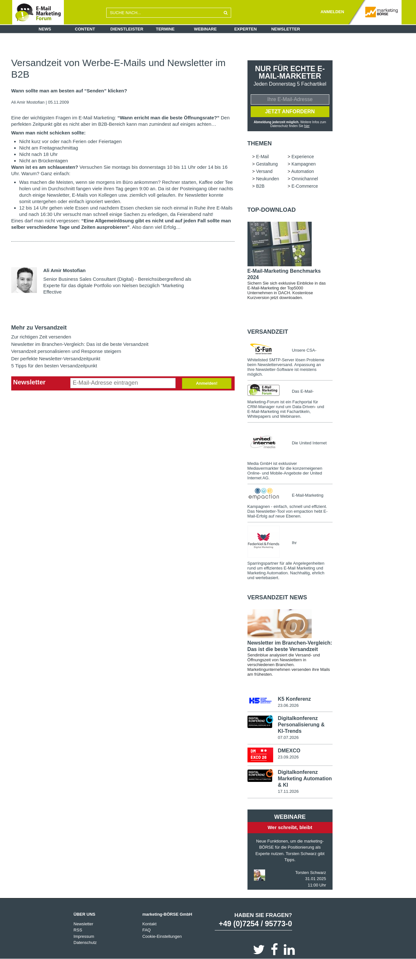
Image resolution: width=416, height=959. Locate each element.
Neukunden (267, 178)
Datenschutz (85, 942)
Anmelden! (206, 383)
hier (307, 126)
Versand (264, 171)
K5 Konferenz (294, 699)
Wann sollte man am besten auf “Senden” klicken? (69, 90)
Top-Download (271, 210)
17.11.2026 (288, 791)
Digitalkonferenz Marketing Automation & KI (305, 778)
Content (85, 29)
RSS (78, 930)
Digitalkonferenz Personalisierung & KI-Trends (301, 724)
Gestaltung (267, 164)
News (45, 29)
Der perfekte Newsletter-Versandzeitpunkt (55, 358)
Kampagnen (303, 164)
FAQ (146, 930)
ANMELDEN (332, 11)
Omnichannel (304, 178)
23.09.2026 (288, 757)
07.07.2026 (288, 737)
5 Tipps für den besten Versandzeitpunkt (54, 365)
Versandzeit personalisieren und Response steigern (66, 351)
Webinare (205, 29)
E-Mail (262, 156)
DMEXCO (289, 750)
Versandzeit (267, 332)
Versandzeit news (277, 597)
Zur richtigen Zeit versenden (41, 336)
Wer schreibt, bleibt (290, 827)
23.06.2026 (288, 705)
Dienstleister (126, 29)
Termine (165, 29)
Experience (302, 156)
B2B (260, 186)
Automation (302, 171)
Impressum (84, 936)
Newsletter (285, 29)
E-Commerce (304, 186)
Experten (245, 29)
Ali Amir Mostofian (28, 102)
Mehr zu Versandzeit (39, 327)
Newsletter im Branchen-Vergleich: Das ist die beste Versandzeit (80, 344)
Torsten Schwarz (310, 872)
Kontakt (149, 923)
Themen (259, 143)
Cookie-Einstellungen (162, 936)
